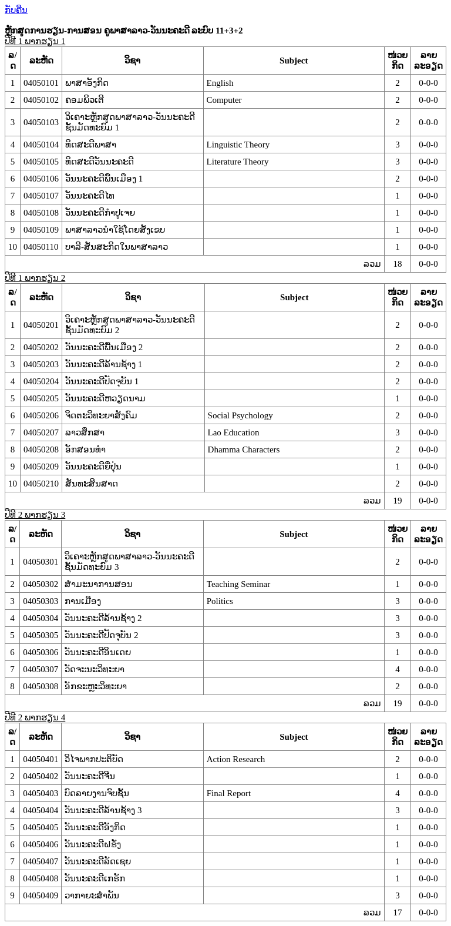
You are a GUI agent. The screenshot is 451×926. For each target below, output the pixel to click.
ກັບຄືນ (16, 10)
